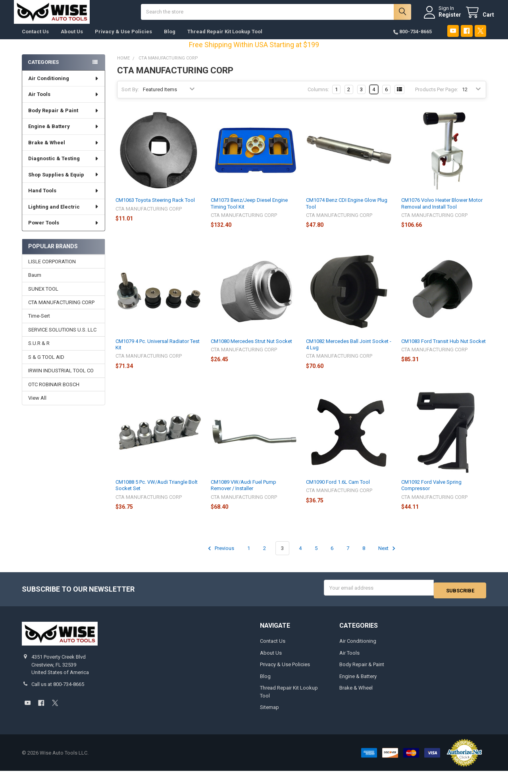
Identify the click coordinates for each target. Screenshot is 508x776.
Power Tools (63, 231)
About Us (72, 39)
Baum (34, 283)
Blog (169, 39)
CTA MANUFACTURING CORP (61, 310)
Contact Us (35, 39)
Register (442, 18)
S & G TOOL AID (46, 365)
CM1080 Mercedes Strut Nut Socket (251, 349)
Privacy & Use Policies (123, 39)
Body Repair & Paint (63, 118)
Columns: (318, 97)
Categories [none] (43, 70)
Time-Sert (39, 324)
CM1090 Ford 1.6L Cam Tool (338, 490)
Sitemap (269, 712)
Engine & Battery (63, 134)
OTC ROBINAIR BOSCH (53, 392)
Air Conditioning (63, 86)
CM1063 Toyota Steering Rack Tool (155, 208)
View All (37, 406)
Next (388, 556)
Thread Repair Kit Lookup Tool (224, 39)
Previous (220, 556)
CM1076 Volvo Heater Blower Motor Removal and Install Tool (442, 211)
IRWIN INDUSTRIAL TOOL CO (61, 378)
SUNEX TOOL (43, 296)
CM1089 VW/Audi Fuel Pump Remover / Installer (243, 493)
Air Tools (63, 102)
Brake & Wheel (63, 150)
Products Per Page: (436, 97)
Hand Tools (63, 198)
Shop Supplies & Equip (63, 183)
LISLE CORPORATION (52, 269)
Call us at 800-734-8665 (57, 689)
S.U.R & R (39, 351)
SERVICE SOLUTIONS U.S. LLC (62, 338)
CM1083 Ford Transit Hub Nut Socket (443, 349)
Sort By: (130, 97)
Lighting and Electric (63, 215)
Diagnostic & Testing (63, 166)
